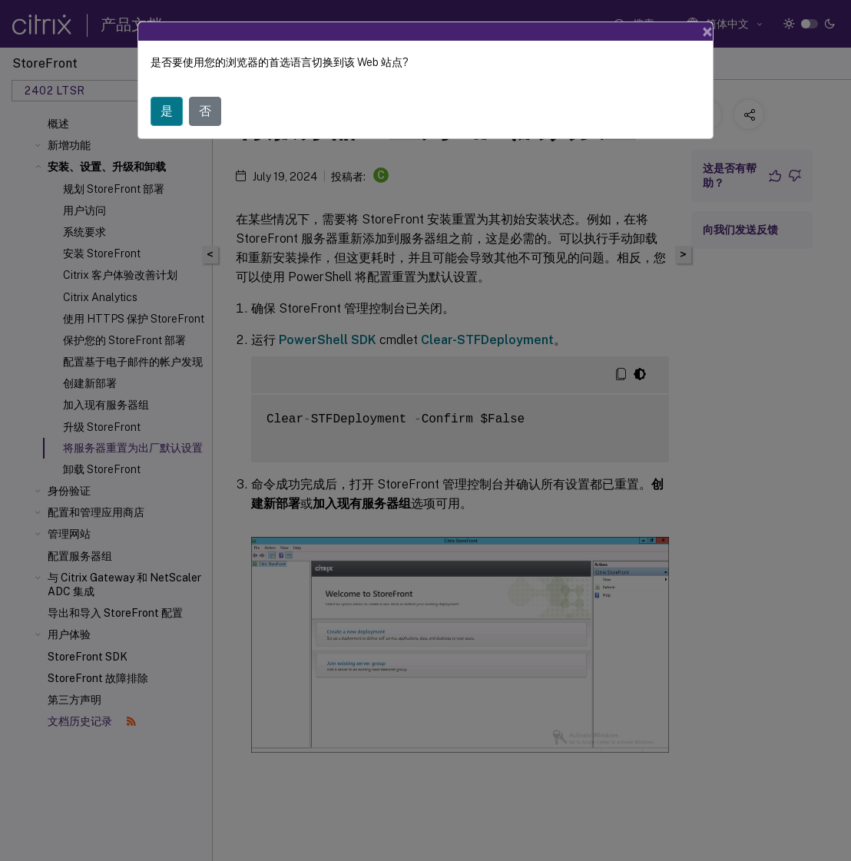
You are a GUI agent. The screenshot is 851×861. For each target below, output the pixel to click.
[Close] (707, 29)
